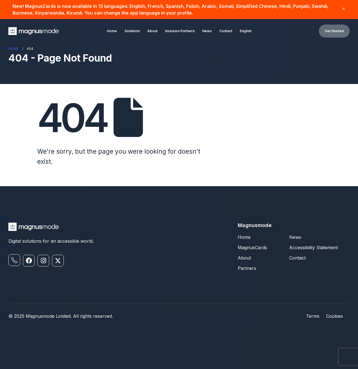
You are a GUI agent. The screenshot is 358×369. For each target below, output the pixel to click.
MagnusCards (252, 247)
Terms (312, 316)
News (207, 31)
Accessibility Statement (313, 247)
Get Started (334, 31)
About (152, 31)
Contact (225, 31)
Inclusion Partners (180, 31)
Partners (247, 268)
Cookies (334, 316)
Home (112, 31)
